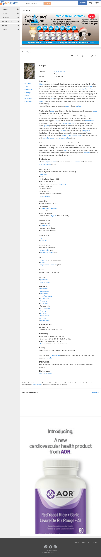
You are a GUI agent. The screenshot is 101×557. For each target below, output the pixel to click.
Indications (28, 84)
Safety (27, 95)
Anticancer (44, 301)
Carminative (44, 291)
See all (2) (95, 392)
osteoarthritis (89, 121)
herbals (25, 51)
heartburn (50, 358)
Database (82, 3)
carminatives (55, 355)
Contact (94, 542)
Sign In (97, 3)
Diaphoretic (44, 293)
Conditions (10, 17)
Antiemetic (44, 289)
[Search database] (34, 3)
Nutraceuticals (10, 21)
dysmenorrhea (45, 238)
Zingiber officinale (59, 71)
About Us (85, 542)
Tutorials (76, 542)
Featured (10, 9)
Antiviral (43, 318)
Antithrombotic (45, 321)
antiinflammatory (45, 164)
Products (10, 13)
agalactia (43, 240)
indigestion (84, 89)
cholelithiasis (44, 208)
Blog (90, 3)
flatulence (92, 89)
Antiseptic (43, 313)
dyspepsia (43, 174)
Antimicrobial (44, 316)
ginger (90, 86)
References (28, 101)
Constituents (29, 90)
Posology (27, 93)
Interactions (28, 98)
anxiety (78, 106)
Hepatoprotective (46, 311)
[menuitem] (82, 3)
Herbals (10, 25)
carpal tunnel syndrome (48, 265)
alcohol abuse (45, 282)
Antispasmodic (45, 308)
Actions (10, 29)
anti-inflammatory (68, 123)
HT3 (52, 99)
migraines (86, 130)
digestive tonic (51, 162)
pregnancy (62, 184)
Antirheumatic (45, 298)
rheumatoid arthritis (47, 252)
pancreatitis (44, 280)
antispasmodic (64, 138)
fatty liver (53, 216)
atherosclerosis (45, 225)
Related (94, 56)
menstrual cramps (75, 135)
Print (84, 56)
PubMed (74, 56)
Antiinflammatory (46, 296)
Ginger (41, 84)
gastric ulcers (44, 196)
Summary (28, 81)
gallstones (53, 208)
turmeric (78, 162)
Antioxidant (44, 303)
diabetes (87, 153)
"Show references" (45, 374)
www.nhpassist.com (37, 384)
